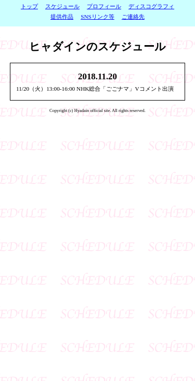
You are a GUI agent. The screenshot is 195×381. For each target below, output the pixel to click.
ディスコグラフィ (151, 6)
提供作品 (61, 16)
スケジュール (62, 6)
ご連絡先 (133, 16)
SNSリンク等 (97, 16)
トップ (29, 6)
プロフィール (104, 6)
